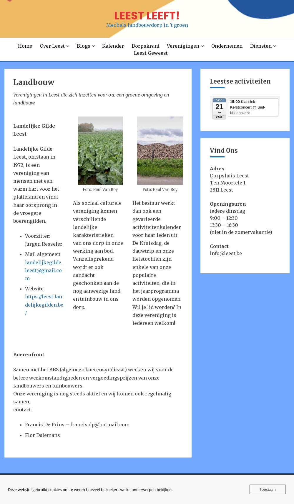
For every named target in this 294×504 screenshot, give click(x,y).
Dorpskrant (146, 46)
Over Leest (52, 46)
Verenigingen (183, 46)
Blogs (83, 46)
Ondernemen (226, 46)
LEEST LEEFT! (147, 15)
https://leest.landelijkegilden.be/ (44, 304)
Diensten (261, 46)
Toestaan (267, 489)
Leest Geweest (151, 53)
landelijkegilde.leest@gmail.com (43, 270)
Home (25, 46)
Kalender (113, 46)
